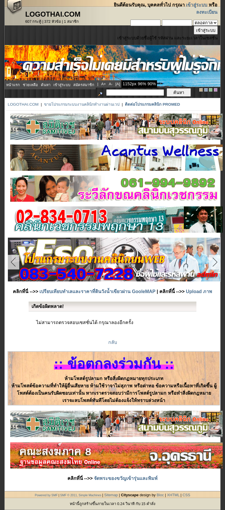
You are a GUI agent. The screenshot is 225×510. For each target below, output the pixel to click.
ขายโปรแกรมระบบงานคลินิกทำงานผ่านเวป (82, 104)
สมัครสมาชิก (83, 85)
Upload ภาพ (199, 291)
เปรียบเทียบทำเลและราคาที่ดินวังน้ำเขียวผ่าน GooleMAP (97, 291)
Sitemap (111, 495)
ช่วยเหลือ (30, 85)
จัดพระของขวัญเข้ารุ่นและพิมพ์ (126, 478)
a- (111, 84)
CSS (186, 495)
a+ (103, 84)
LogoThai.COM (23, 104)
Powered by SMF (46, 495)
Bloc (160, 495)
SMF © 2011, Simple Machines (80, 495)
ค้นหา (45, 85)
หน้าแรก (13, 85)
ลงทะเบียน (206, 12)
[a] (118, 84)
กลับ (112, 342)
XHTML (173, 495)
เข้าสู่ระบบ (196, 4)
